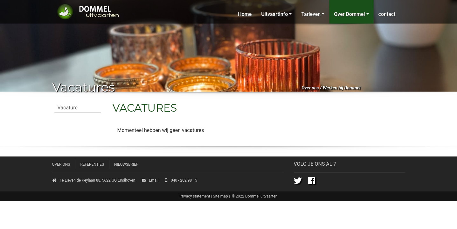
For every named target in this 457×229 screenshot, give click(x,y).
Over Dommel (349, 14)
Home (245, 14)
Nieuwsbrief (126, 164)
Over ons (310, 87)
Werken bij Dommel (341, 87)
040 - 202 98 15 (181, 180)
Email (150, 180)
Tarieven (311, 14)
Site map (220, 196)
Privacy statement (195, 196)
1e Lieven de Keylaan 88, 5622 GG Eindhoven (93, 180)
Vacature (68, 108)
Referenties (92, 164)
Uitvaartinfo (274, 14)
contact (387, 14)
